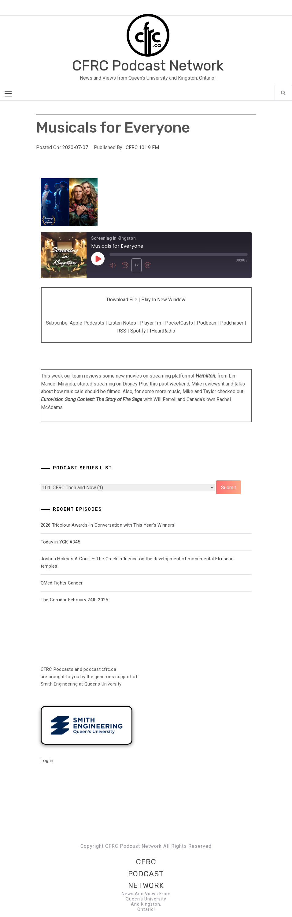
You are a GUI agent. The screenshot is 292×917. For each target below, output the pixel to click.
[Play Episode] (98, 259)
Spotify (138, 331)
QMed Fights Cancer (62, 583)
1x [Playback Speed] (137, 265)
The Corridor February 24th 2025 (74, 600)
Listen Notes (122, 323)
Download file (122, 300)
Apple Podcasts (87, 323)
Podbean (206, 323)
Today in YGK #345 (60, 542)
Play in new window (163, 300)
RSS (121, 331)
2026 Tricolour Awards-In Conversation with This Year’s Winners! (108, 525)
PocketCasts (179, 323)
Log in (47, 760)
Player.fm (150, 323)
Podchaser (231, 323)
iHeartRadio (162, 331)
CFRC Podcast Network (148, 65)
